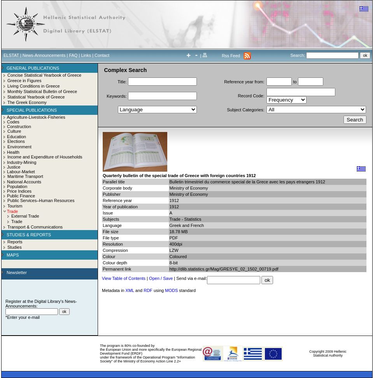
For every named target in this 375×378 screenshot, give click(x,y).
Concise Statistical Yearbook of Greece (44, 75)
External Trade (25, 216)
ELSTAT (11, 55)
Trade (16, 221)
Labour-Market (21, 171)
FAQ (73, 55)
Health (13, 152)
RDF (148, 290)
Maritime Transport (25, 176)
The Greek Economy (27, 102)
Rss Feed (231, 55)
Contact (102, 55)
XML (130, 290)
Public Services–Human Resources (40, 200)
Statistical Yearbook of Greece (36, 97)
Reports (15, 241)
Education (16, 136)
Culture (14, 131)
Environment (19, 146)
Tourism (15, 206)
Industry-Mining (21, 162)
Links (86, 55)
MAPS (13, 255)
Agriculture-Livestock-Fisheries (36, 117)
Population (17, 186)
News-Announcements (44, 55)
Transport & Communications (35, 227)
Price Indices (19, 191)
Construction (19, 126)
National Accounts (24, 181)
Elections (16, 141)
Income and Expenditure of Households (44, 157)
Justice (13, 167)
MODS (171, 290)
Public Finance (21, 195)
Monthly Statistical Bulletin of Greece (42, 91)
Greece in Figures (24, 80)
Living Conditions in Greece (33, 86)
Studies (14, 247)
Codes (13, 122)
